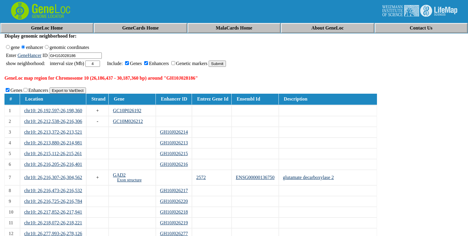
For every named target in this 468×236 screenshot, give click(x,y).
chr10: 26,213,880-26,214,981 (53, 142)
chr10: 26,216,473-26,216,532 (53, 190)
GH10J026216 (174, 164)
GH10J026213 (174, 142)
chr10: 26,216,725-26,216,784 (53, 201)
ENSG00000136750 (255, 177)
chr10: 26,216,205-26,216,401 (53, 164)
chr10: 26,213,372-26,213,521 (53, 132)
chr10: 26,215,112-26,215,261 (53, 153)
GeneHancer (29, 55)
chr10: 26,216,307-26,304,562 (53, 177)
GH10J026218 (174, 212)
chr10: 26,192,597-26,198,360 (53, 110)
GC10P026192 (127, 110)
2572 (201, 177)
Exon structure (129, 180)
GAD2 (119, 175)
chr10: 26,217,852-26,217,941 (53, 212)
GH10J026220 (174, 201)
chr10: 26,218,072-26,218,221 (53, 222)
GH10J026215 (174, 153)
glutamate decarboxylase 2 (308, 177)
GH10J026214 (174, 132)
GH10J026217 (174, 190)
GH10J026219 (174, 222)
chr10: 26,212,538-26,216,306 (53, 121)
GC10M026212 (128, 121)
